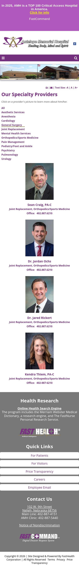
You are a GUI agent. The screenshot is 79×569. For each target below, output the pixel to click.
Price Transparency (39, 471)
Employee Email (39, 487)
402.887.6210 (44, 213)
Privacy (61, 559)
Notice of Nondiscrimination (39, 525)
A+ (76, 87)
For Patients (39, 455)
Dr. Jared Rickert (39, 318)
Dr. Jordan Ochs (39, 261)
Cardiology (8, 120)
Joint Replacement (13, 129)
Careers (39, 479)
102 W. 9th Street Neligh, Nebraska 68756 (39, 508)
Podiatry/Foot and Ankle (16, 146)
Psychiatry (8, 150)
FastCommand (39, 19)
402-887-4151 (47, 514)
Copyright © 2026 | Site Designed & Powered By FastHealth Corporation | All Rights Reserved (39, 557)
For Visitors (39, 463)
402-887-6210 (44, 382)
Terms (51, 559)
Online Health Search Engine (39, 408)
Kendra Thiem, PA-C (39, 374)
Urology (6, 159)
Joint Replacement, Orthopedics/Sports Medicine (39, 209)
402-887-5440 (48, 518)
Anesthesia (8, 116)
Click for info (39, 12)
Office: (31, 213)
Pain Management (13, 142)
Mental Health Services (16, 133)
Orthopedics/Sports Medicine (19, 137)
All (3, 108)
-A (67, 87)
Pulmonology (9, 154)
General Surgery (11, 125)
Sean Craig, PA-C (39, 205)
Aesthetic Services (13, 112)
